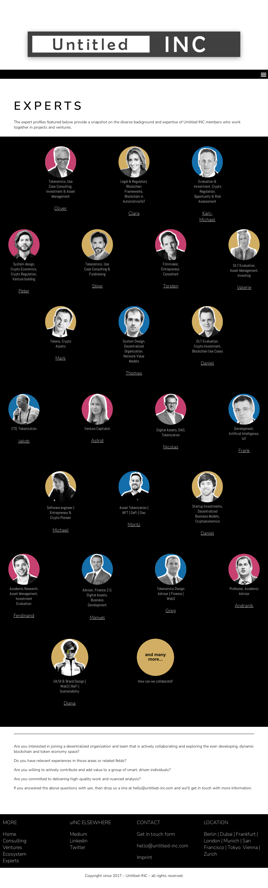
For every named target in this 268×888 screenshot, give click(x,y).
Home (9, 836)
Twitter (77, 849)
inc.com (166, 790)
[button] (263, 74)
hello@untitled (145, 790)
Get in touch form (156, 836)
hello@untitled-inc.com (162, 848)
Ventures (12, 849)
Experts (11, 863)
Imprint (144, 859)
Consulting (14, 843)
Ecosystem (14, 856)
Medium (78, 836)
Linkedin (78, 843)
